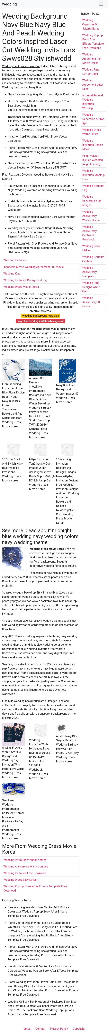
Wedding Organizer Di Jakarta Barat (90, 24)
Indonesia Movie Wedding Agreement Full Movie (33, 267)
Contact (40, 1028)
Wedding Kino (12, 273)
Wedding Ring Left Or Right (90, 71)
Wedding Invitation (14, 260)
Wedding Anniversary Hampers (89, 272)
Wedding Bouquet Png (93, 188)
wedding (9, 4)
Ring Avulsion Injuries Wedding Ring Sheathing (92, 160)
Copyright (79, 1028)
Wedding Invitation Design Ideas (92, 145)
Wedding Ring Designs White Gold (91, 287)
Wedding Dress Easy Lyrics (20, 879)
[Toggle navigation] (101, 4)
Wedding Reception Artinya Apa (93, 119)
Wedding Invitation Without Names (24, 860)
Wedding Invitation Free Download (24, 873)
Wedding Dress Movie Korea (21, 286)
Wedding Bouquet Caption (93, 259)
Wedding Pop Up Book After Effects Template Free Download (35, 888)
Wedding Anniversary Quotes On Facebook (89, 233)
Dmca (27, 1028)
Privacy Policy (59, 1028)
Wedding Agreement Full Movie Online (91, 59)
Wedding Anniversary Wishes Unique (25, 866)
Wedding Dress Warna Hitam (91, 132)
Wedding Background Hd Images (91, 201)
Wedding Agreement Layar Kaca (92, 85)
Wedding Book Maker (91, 248)
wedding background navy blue (40, 315)
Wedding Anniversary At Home (91, 302)
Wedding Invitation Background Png (25, 280)
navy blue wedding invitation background (40, 321)
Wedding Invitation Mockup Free (93, 175)
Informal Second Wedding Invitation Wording (92, 102)
